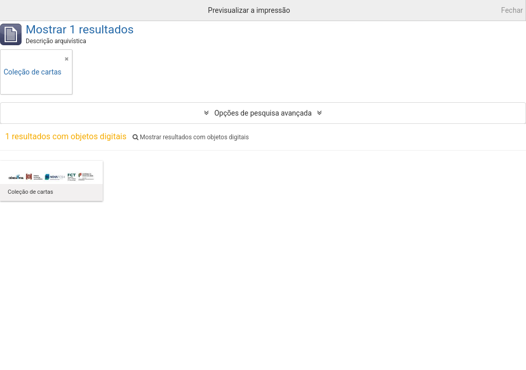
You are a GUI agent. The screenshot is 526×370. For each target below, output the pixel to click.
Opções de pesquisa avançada (263, 113)
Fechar (512, 10)
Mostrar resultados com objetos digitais (191, 137)
